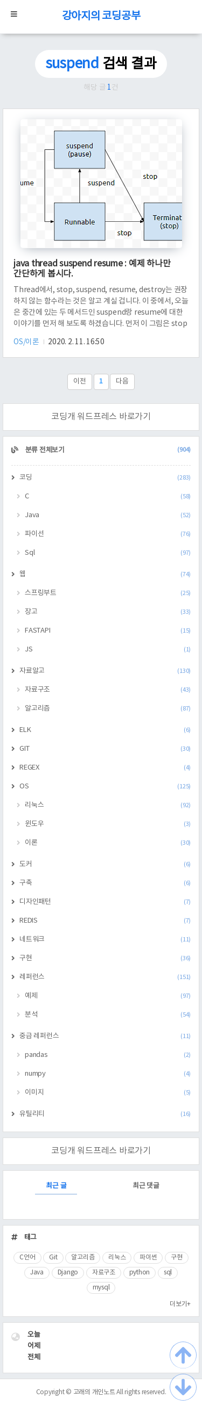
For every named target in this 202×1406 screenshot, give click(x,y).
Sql (108, 553)
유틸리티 (105, 1114)
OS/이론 (27, 342)
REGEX (105, 767)
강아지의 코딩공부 (101, 16)
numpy (108, 1074)
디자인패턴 (105, 902)
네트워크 (105, 939)
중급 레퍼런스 (105, 1036)
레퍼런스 (105, 977)
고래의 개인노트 (94, 1392)
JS (108, 649)
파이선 (108, 534)
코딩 (105, 477)
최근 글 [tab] (56, 1186)
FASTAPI (108, 630)
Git (53, 1257)
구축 (105, 883)
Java (108, 515)
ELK (105, 730)
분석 (108, 1014)
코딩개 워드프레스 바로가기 (101, 417)
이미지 (108, 1092)
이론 (108, 843)
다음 (122, 382)
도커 (105, 864)
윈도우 (108, 824)
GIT (105, 749)
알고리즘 (108, 708)
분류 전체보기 (107, 450)
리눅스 (108, 805)
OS (105, 786)
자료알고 (105, 671)
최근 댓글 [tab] (146, 1186)
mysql (101, 1287)
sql (168, 1272)
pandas (108, 1055)
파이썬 (148, 1257)
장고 (108, 612)
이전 (79, 382)
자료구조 (108, 690)
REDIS (105, 920)
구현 (105, 958)
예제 (108, 996)
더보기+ (180, 1304)
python (139, 1272)
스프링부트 (108, 593)
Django (68, 1272)
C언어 (27, 1257)
